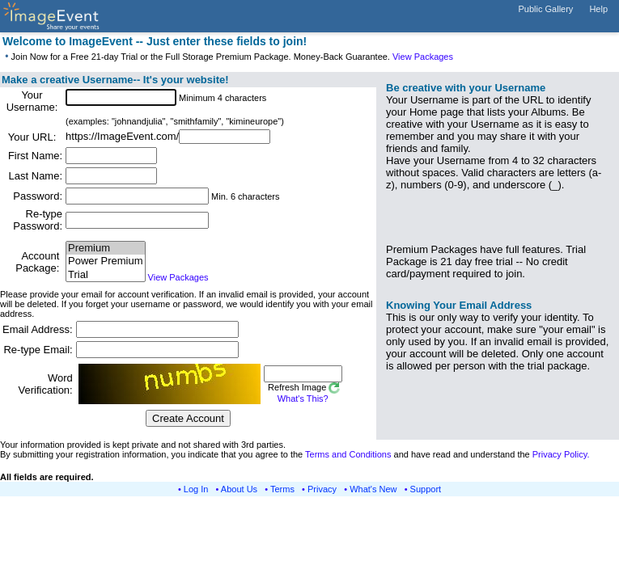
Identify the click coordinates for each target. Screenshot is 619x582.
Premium (105, 248)
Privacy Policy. (561, 454)
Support (426, 489)
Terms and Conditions (348, 454)
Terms (282, 489)
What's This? (303, 398)
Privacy (322, 489)
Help (598, 9)
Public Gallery (546, 9)
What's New (373, 489)
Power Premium (105, 261)
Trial (105, 275)
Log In (196, 489)
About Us (239, 489)
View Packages (422, 56)
